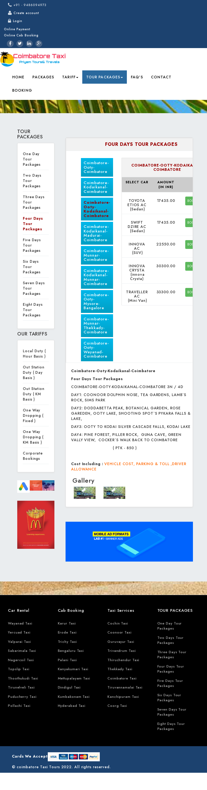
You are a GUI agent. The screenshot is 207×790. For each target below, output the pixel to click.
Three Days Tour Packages (172, 654)
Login (17, 21)
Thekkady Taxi (119, 669)
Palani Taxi (67, 659)
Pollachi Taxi (19, 705)
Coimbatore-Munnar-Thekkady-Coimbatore (96, 325)
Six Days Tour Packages (32, 267)
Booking (22, 90)
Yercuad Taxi (19, 632)
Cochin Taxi (117, 623)
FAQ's (137, 77)
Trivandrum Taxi (121, 650)
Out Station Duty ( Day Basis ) (34, 372)
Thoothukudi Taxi (23, 678)
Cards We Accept (30, 756)
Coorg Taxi (117, 705)
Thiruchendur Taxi (123, 659)
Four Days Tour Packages (170, 669)
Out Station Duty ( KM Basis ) (34, 394)
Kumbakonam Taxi (74, 696)
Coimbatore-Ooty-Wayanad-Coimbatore (96, 349)
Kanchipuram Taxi (123, 696)
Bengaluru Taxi (71, 650)
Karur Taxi (67, 623)
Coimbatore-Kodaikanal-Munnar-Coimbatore (96, 277)
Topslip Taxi (18, 669)
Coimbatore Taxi (122, 678)
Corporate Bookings (33, 456)
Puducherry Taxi (22, 696)
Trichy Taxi (67, 641)
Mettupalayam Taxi (74, 678)
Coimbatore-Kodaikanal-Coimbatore (96, 187)
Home (18, 77)
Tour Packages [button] (104, 77)
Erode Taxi (67, 632)
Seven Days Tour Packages (172, 712)
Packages (43, 77)
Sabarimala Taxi (22, 650)
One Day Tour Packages (32, 159)
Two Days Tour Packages (170, 640)
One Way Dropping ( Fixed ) (33, 415)
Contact (161, 77)
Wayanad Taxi (20, 623)
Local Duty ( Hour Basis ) (34, 353)
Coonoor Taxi (119, 632)
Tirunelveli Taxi (21, 687)
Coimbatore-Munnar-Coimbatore (96, 255)
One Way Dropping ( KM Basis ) (33, 437)
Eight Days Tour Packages (171, 726)
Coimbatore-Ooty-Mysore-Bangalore (96, 301)
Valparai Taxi (19, 641)
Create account (26, 13)
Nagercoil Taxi (21, 659)
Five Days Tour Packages (170, 683)
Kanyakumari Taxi (73, 669)
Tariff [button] (70, 77)
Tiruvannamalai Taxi (125, 687)
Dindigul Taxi (69, 687)
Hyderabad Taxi (72, 705)
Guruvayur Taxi (120, 641)
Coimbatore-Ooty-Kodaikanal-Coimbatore (97, 209)
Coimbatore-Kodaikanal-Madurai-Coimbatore (96, 233)
